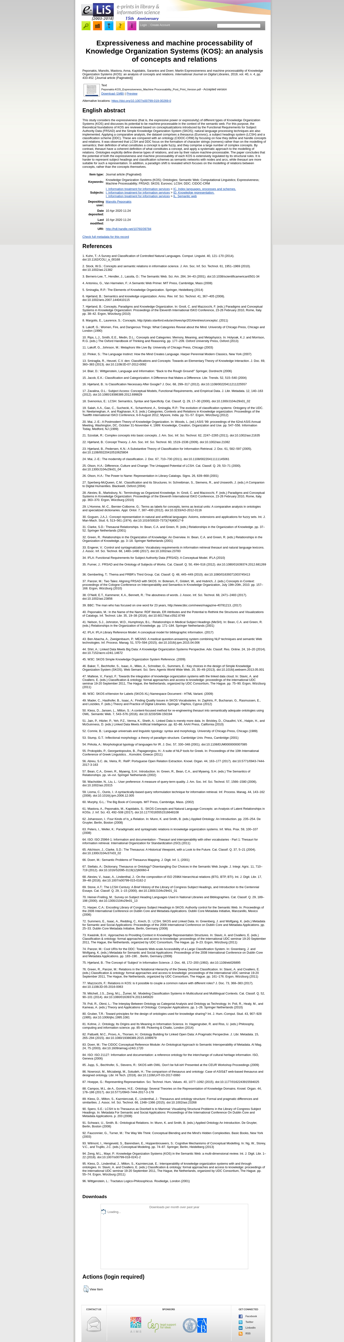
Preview (132, 93)
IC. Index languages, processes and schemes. (204, 189)
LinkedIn (247, 1328)
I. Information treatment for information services (138, 189)
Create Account (160, 25)
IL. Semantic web (185, 196)
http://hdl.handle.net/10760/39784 (128, 229)
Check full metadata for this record (105, 237)
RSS (245, 1334)
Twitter (246, 1322)
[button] (86, 1289)
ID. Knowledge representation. (193, 192)
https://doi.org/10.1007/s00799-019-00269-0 (141, 101)
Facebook (248, 1316)
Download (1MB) (112, 93)
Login (143, 25)
